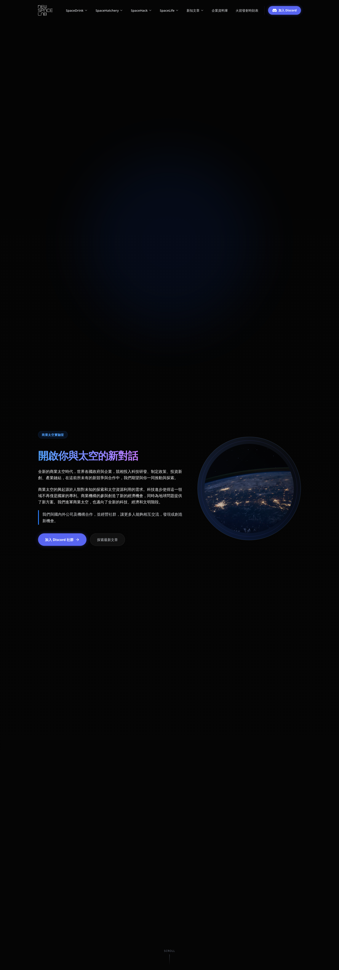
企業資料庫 (220, 10)
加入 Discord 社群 (62, 539)
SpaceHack (141, 10)
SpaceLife (169, 10)
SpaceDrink (77, 10)
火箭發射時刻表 (247, 10)
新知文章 (195, 10)
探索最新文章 (107, 539)
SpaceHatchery (109, 10)
